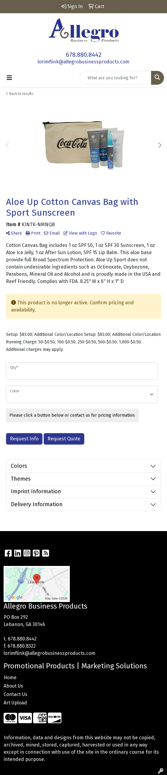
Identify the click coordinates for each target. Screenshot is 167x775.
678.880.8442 (83, 54)
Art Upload (15, 703)
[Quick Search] (115, 78)
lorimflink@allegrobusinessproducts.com (83, 62)
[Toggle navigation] (9, 78)
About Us (13, 686)
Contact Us (15, 694)
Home (10, 677)
